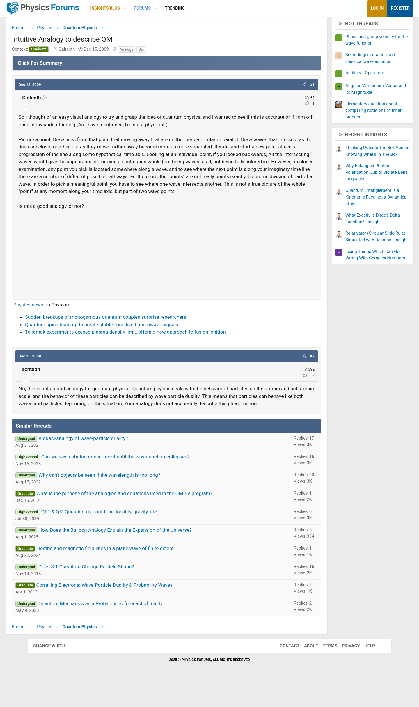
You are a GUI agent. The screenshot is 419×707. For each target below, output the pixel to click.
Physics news (56, 322)
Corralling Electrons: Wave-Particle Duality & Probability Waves (132, 609)
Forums (170, 8)
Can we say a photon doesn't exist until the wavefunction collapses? (143, 481)
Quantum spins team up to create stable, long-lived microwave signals (129, 341)
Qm (169, 51)
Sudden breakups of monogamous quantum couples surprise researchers (133, 334)
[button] (152, 8)
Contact (284, 670)
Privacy (345, 670)
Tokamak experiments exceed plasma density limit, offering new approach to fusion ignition (153, 349)
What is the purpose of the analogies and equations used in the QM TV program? (152, 518)
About (305, 670)
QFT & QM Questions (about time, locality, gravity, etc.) (128, 536)
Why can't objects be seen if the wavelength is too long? (127, 499)
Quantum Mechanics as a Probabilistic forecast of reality (128, 628)
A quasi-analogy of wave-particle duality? (110, 463)
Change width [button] (55, 670)
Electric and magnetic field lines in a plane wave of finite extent (132, 573)
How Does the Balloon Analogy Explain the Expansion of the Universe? (142, 554)
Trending (202, 8)
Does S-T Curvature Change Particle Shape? (113, 591)
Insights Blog (133, 8)
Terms (324, 670)
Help (363, 670)
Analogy (154, 51)
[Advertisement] (166, 269)
